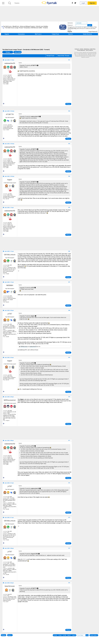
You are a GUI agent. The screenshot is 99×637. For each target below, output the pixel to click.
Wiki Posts (38, 34)
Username (70, 23)
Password (70, 25)
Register (70, 31)
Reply (8, 52)
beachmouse (10, 586)
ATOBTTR (10, 114)
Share (10, 635)
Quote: (20, 62)
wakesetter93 (9, 63)
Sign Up (92, 3)
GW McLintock (9, 255)
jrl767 (10, 314)
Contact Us (77, 49)
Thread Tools (50, 55)
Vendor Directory (87, 34)
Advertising (86, 49)
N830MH (9, 285)
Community (21, 34)
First (55, 635)
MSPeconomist (10, 400)
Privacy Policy (73, 28)
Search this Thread (63, 55)
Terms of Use (93, 27)
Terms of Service (89, 50)
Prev (59, 635)
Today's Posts (55, 34)
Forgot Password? (93, 31)
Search (70, 34)
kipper (9, 180)
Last (74, 635)
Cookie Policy (92, 49)
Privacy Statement (81, 50)
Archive (81, 49)
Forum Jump (93, 635)
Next (69, 635)
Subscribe (17, 52)
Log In (83, 3)
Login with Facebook (62, 27)
